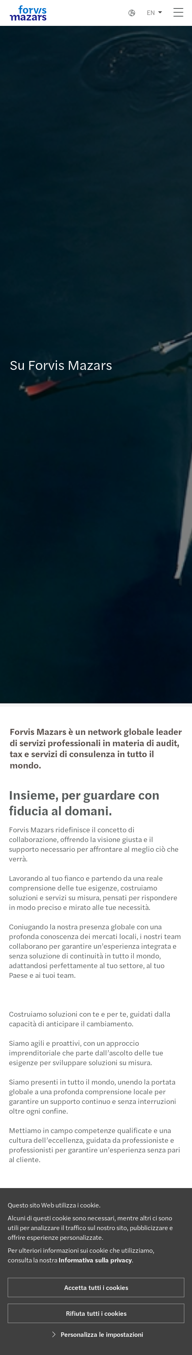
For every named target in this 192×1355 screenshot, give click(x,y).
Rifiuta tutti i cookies (96, 1313)
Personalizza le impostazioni (96, 1334)
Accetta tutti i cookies (96, 1287)
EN (151, 12)
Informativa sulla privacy (95, 1259)
